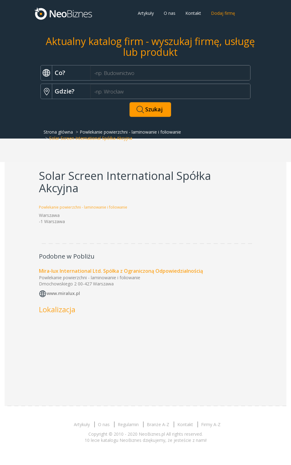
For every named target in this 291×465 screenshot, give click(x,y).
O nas (169, 13)
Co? (60, 73)
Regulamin (128, 424)
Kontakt (193, 13)
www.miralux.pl (63, 293)
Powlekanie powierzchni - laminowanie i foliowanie (130, 132)
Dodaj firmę (223, 13)
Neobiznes (63, 13)
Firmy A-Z (211, 424)
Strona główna (58, 132)
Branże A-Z (158, 424)
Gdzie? (64, 91)
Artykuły (146, 13)
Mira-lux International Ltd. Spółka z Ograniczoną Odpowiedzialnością (121, 271)
